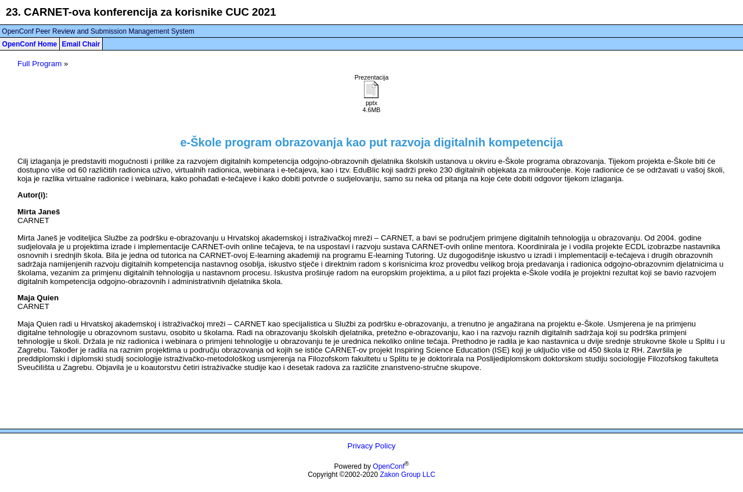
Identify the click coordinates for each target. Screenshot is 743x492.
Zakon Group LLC (407, 475)
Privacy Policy (372, 445)
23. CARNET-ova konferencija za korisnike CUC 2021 (141, 12)
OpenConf (389, 466)
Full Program (39, 63)
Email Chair (81, 44)
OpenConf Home (29, 44)
